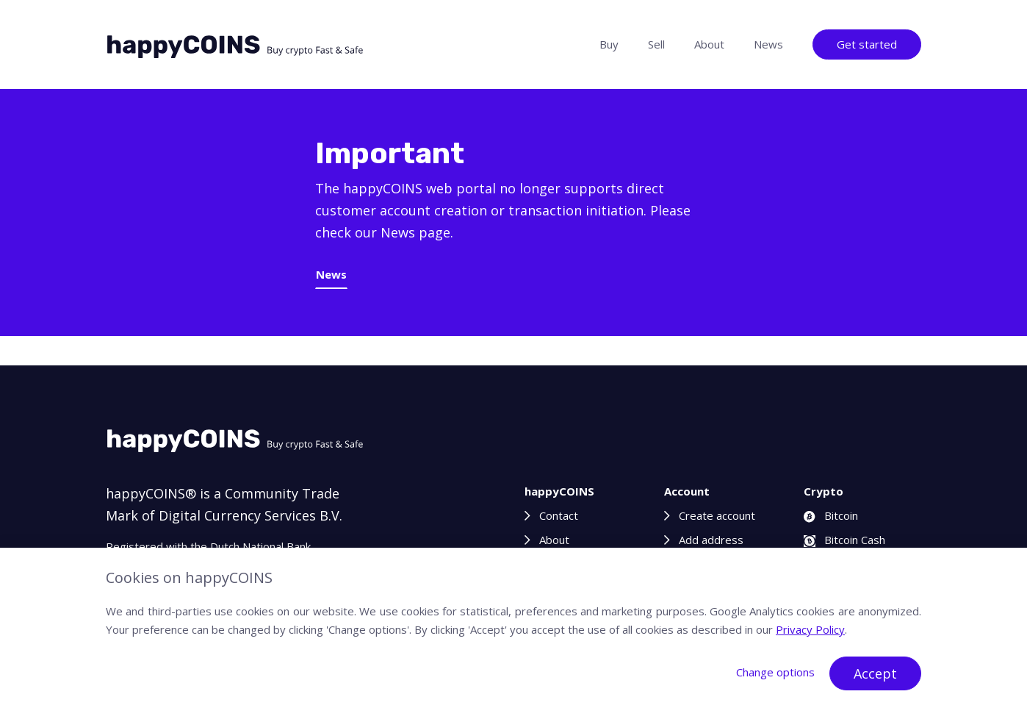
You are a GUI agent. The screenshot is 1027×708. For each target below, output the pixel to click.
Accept (875, 673)
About (709, 44)
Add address (711, 539)
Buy (609, 44)
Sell (656, 44)
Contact (558, 515)
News (768, 44)
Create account (717, 515)
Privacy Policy (810, 629)
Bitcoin (831, 515)
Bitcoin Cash (844, 539)
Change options (775, 672)
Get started (867, 44)
